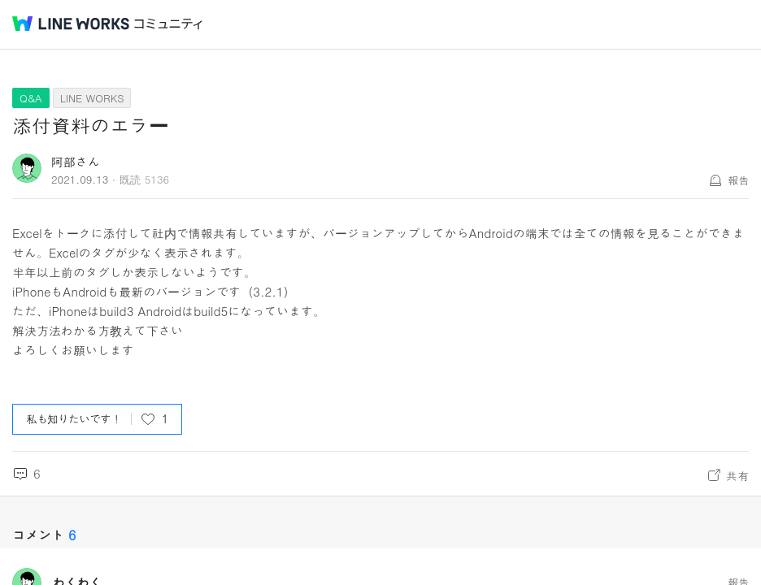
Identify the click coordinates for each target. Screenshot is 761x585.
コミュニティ (168, 24)
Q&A (31, 98)
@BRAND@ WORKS (70, 23)
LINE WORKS (92, 98)
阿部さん (75, 161)
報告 (738, 180)
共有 (737, 475)
